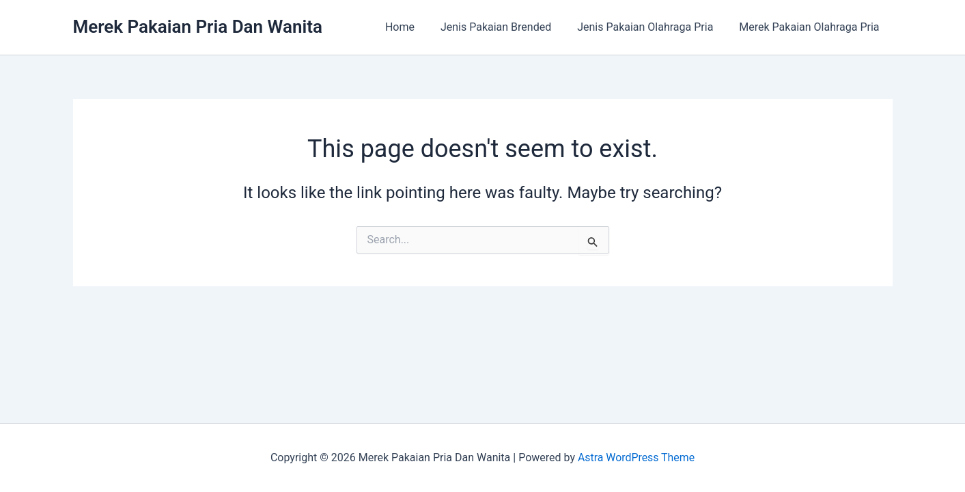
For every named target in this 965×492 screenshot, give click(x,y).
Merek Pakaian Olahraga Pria (811, 26)
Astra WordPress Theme (636, 457)
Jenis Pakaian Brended (506, 26)
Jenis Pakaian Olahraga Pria (651, 26)
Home (414, 26)
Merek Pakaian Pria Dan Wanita (197, 26)
